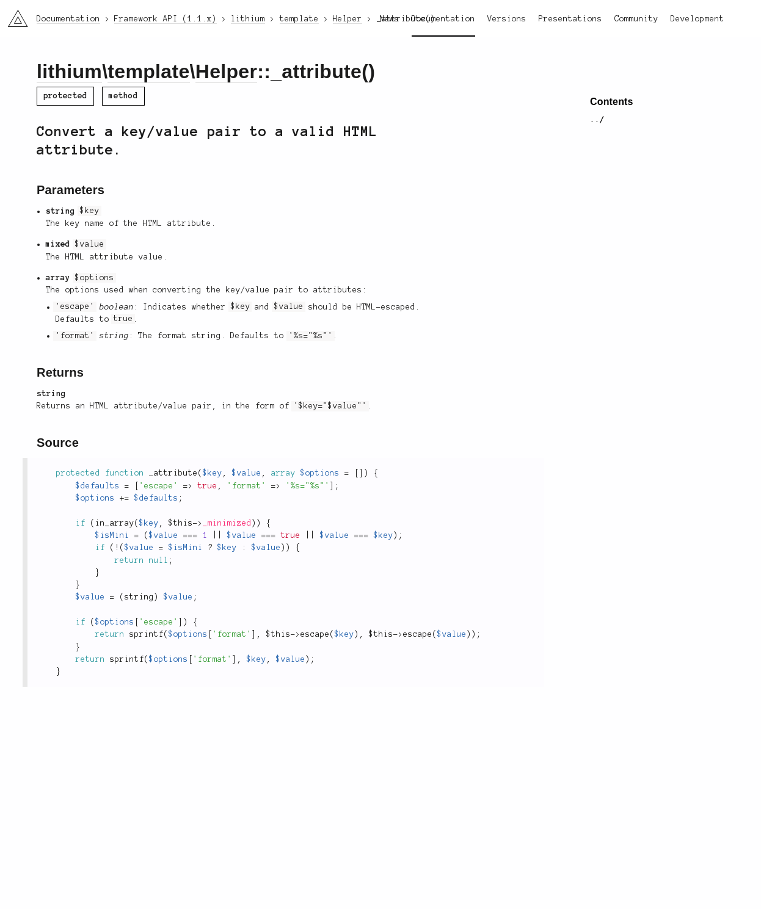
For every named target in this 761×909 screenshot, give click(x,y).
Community (636, 19)
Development (697, 19)
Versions (506, 19)
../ (597, 119)
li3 (13, 15)
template (148, 71)
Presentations (570, 19)
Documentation (443, 19)
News (389, 19)
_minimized (227, 523)
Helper (226, 71)
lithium (69, 71)
